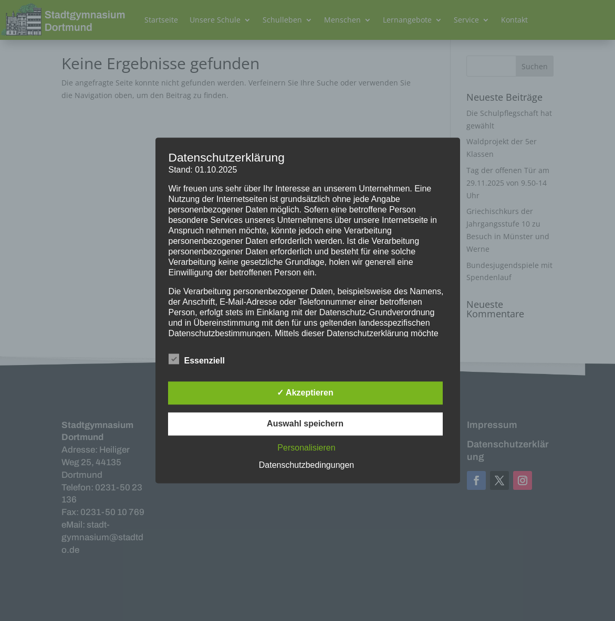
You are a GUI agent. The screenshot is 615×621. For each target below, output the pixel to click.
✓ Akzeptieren (305, 393)
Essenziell (197, 360)
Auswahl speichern (305, 424)
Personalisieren (306, 448)
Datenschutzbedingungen (306, 465)
